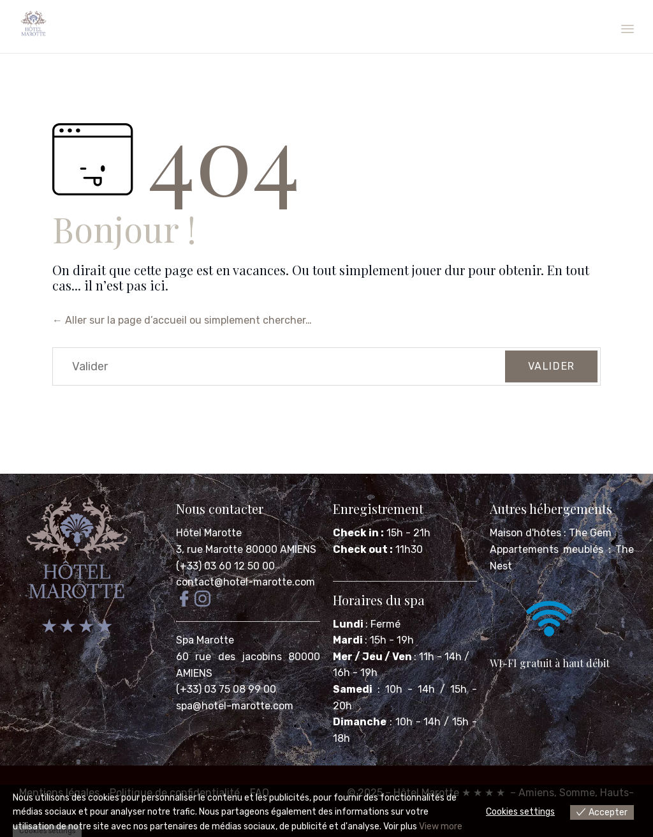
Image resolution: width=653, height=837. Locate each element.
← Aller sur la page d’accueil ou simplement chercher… (182, 320)
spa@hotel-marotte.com (234, 706)
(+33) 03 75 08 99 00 (227, 689)
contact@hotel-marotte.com (245, 582)
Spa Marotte (206, 640)
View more (440, 826)
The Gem (590, 533)
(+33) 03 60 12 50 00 (225, 566)
